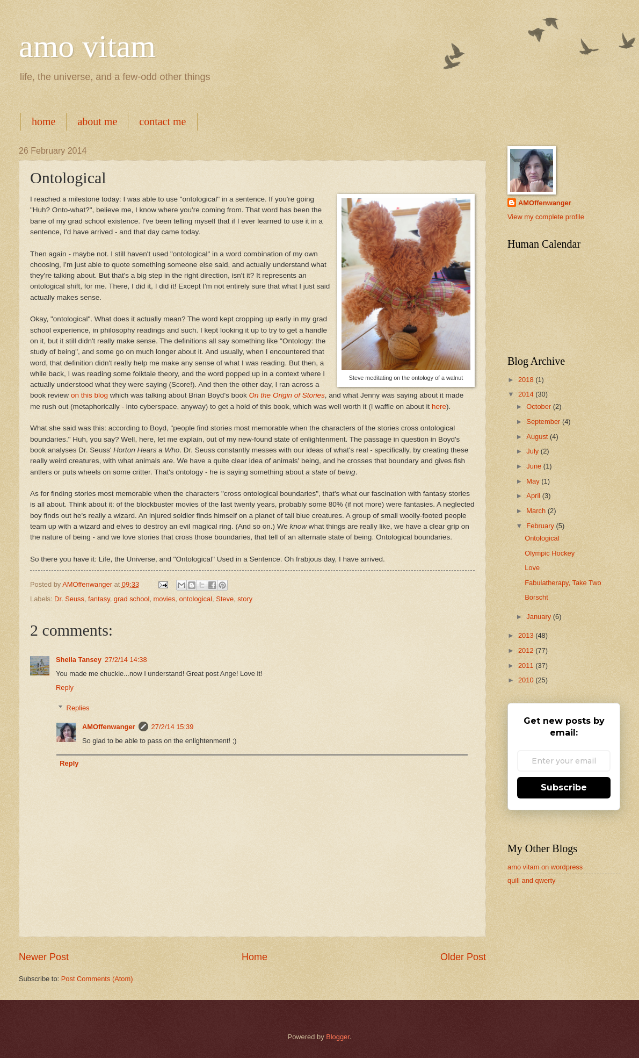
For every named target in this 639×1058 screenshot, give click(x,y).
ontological (195, 599)
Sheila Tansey (78, 660)
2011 (526, 665)
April (534, 496)
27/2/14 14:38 (126, 660)
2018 (526, 380)
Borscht (536, 597)
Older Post (463, 957)
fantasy (99, 599)
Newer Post (44, 957)
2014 (526, 394)
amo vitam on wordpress (545, 867)
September (544, 422)
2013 (526, 635)
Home (254, 957)
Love (532, 568)
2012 (526, 650)
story (244, 599)
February (541, 526)
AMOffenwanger (108, 727)
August (538, 437)
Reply (65, 687)
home (43, 121)
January (539, 617)
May (533, 481)
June (534, 466)
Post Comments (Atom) (97, 979)
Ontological (542, 538)
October (539, 406)
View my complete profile (545, 217)
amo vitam (87, 46)
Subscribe (564, 787)
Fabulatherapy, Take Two (563, 583)
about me (97, 121)
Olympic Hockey (550, 553)
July (533, 451)
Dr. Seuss (69, 599)
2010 (526, 680)
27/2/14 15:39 (172, 727)
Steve (225, 599)
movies (165, 599)
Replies (78, 708)
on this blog (89, 395)
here (439, 406)
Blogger (338, 1037)
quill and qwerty (531, 880)
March (536, 511)
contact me (162, 121)
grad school (132, 599)
